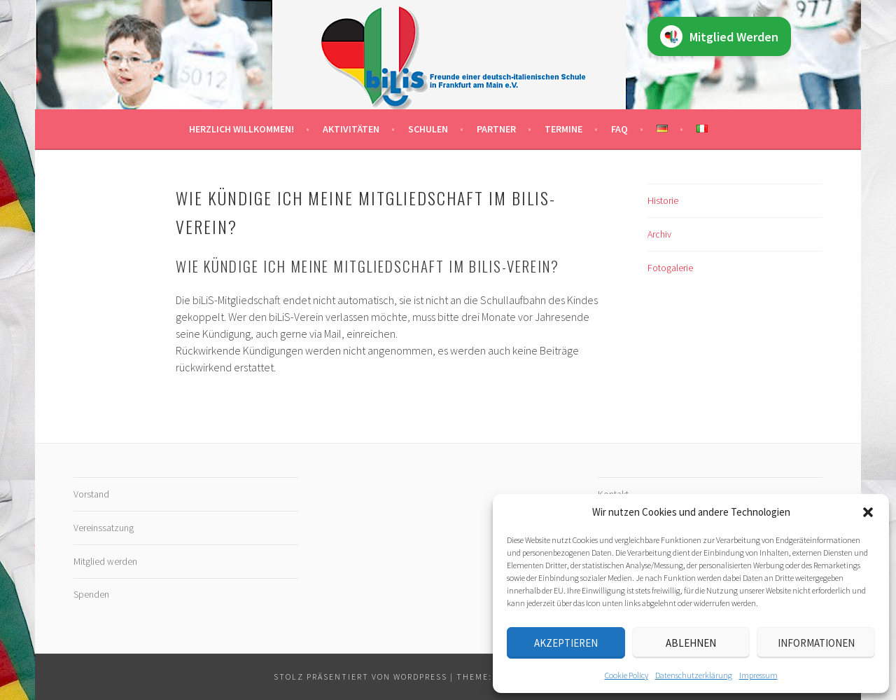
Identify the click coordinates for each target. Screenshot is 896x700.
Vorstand (91, 494)
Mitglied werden (105, 561)
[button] (868, 512)
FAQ (619, 129)
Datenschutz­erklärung (693, 675)
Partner (496, 129)
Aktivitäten (351, 129)
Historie (663, 200)
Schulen (428, 129)
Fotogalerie (670, 267)
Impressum (758, 675)
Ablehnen (691, 643)
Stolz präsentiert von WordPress (360, 676)
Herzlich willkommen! (241, 129)
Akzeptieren (566, 643)
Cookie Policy (626, 675)
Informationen (816, 643)
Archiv (659, 234)
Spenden (91, 594)
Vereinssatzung (104, 527)
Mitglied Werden (719, 36)
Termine (563, 129)
